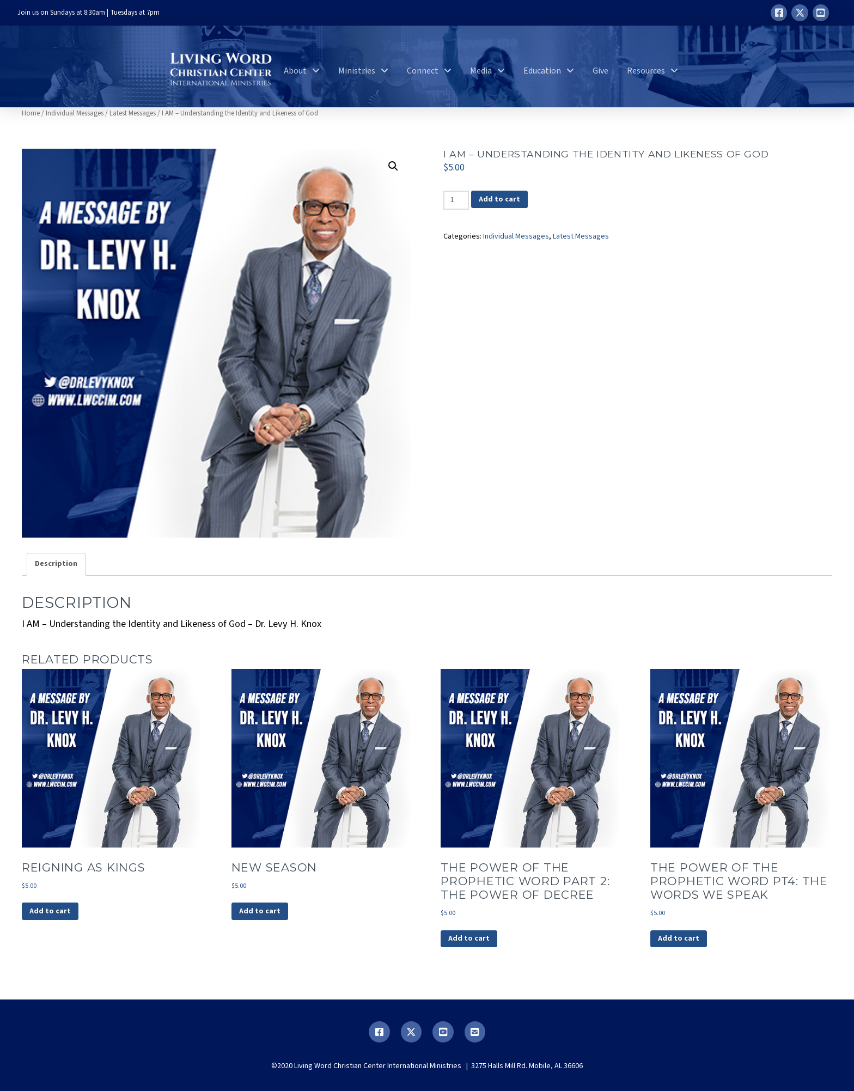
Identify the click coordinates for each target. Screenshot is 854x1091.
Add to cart (499, 199)
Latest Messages (132, 113)
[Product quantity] (456, 200)
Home (31, 113)
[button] (393, 166)
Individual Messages (74, 113)
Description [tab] (56, 563)
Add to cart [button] (50, 911)
